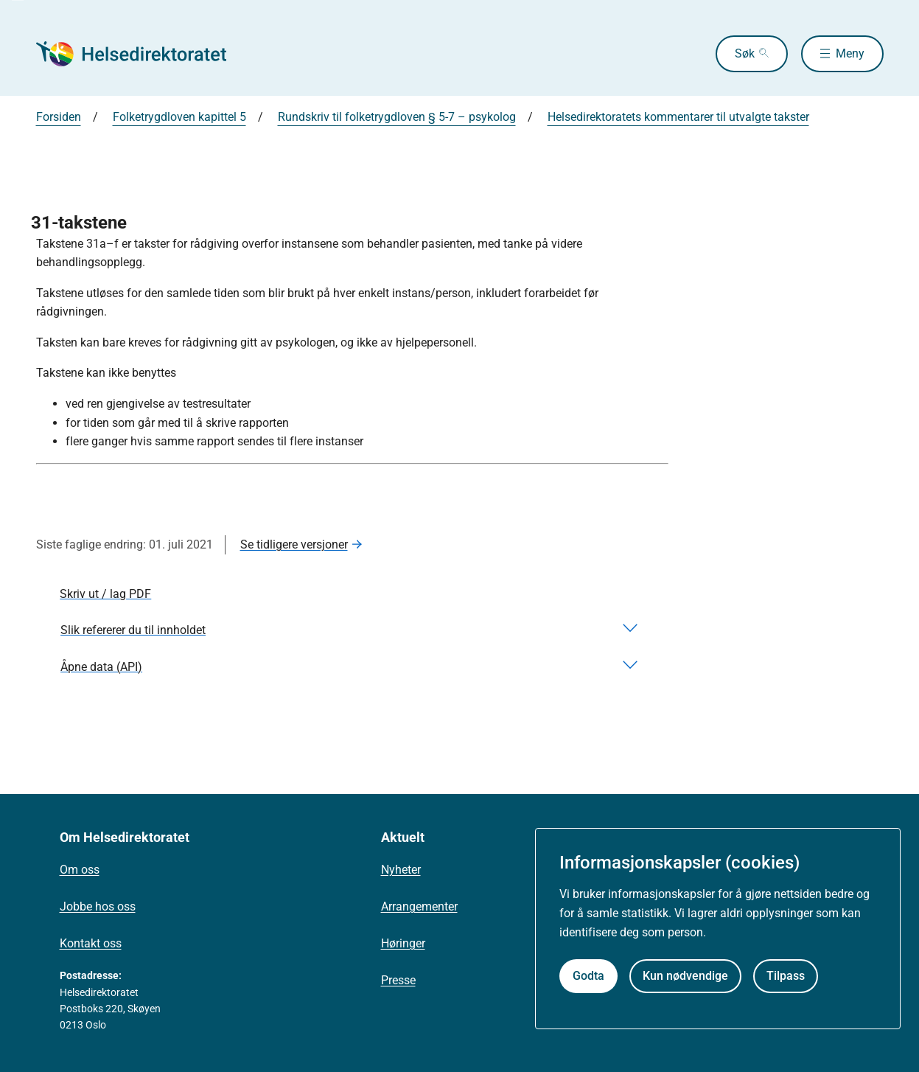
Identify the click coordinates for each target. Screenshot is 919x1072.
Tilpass (785, 976)
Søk (745, 53)
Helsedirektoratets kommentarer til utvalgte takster (678, 117)
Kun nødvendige (685, 976)
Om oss (79, 870)
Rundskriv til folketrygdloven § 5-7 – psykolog (397, 117)
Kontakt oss (91, 943)
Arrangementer (419, 906)
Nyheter (401, 870)
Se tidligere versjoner (294, 544)
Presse (398, 980)
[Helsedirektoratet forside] (142, 53)
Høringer (403, 943)
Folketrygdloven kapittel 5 (179, 117)
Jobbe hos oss (98, 906)
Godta (588, 976)
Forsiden (58, 117)
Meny (850, 53)
